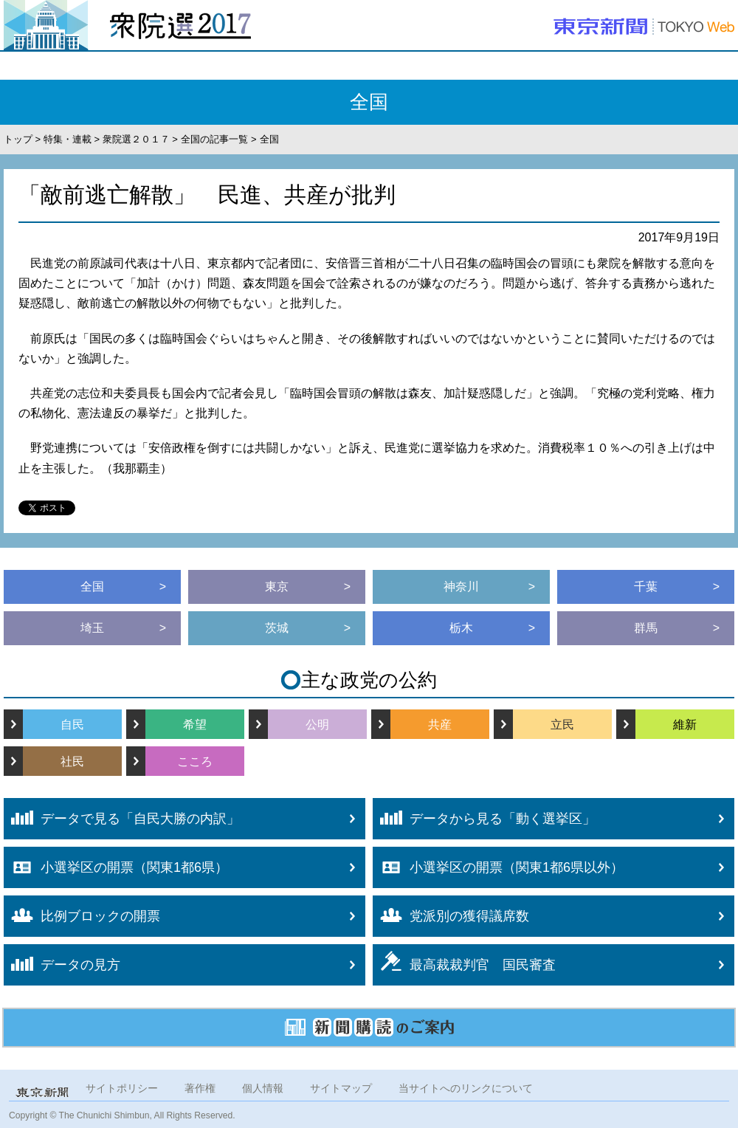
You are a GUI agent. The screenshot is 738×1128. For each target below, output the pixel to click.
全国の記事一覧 (214, 139)
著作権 (199, 1088)
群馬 (646, 628)
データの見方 (62, 964)
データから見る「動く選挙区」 (484, 818)
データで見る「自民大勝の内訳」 (122, 818)
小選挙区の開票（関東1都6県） (116, 867)
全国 (92, 586)
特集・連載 (68, 139)
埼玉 (92, 628)
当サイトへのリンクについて (466, 1088)
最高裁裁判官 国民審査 (464, 961)
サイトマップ (341, 1088)
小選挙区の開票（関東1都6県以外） (498, 867)
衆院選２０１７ (136, 139)
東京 (277, 586)
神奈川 (461, 586)
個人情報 (262, 1088)
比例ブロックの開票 (82, 916)
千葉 (646, 586)
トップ (18, 139)
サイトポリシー (122, 1088)
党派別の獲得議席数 (451, 915)
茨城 (277, 628)
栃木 (461, 628)
